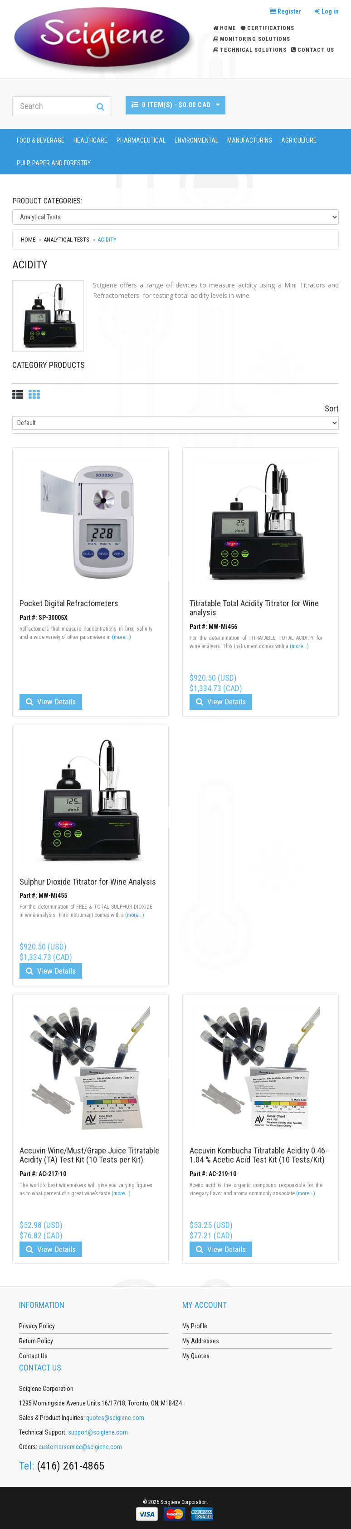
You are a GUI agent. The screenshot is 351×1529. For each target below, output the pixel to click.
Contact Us (312, 50)
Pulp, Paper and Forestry (54, 163)
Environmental (196, 140)
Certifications (267, 28)
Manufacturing (249, 140)
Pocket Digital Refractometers (69, 603)
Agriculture (299, 140)
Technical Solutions (250, 50)
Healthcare (90, 140)
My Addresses (200, 1341)
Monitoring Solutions (251, 39)
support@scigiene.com (98, 1432)
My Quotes (196, 1356)
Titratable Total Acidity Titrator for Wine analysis (254, 608)
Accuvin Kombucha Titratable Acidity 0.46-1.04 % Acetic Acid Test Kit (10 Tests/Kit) (259, 1155)
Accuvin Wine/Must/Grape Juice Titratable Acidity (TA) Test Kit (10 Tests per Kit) (89, 1155)
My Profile (194, 1326)
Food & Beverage (40, 140)
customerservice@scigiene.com (80, 1446)
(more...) (121, 637)
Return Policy (36, 1341)
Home (28, 239)
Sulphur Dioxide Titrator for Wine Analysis (88, 881)
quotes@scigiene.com (115, 1417)
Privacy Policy (37, 1326)
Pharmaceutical (141, 140)
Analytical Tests (66, 239)
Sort (332, 408)
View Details (51, 701)
